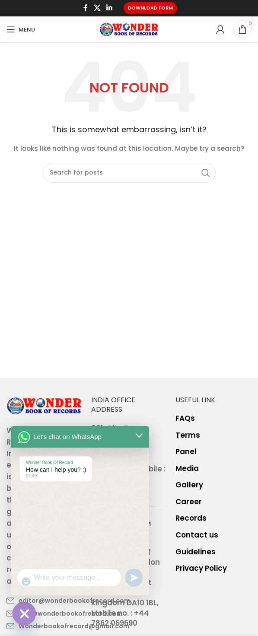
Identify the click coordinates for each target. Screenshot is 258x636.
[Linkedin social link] (109, 8)
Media (187, 469)
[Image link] (44, 405)
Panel (186, 452)
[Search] (129, 173)
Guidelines (195, 552)
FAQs (185, 418)
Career (188, 502)
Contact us (196, 535)
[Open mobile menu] (20, 29)
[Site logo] (129, 29)
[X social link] (97, 8)
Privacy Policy (201, 568)
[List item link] (44, 600)
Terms (187, 435)
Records (191, 518)
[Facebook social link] (86, 8)
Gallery (189, 485)
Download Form (150, 7)
